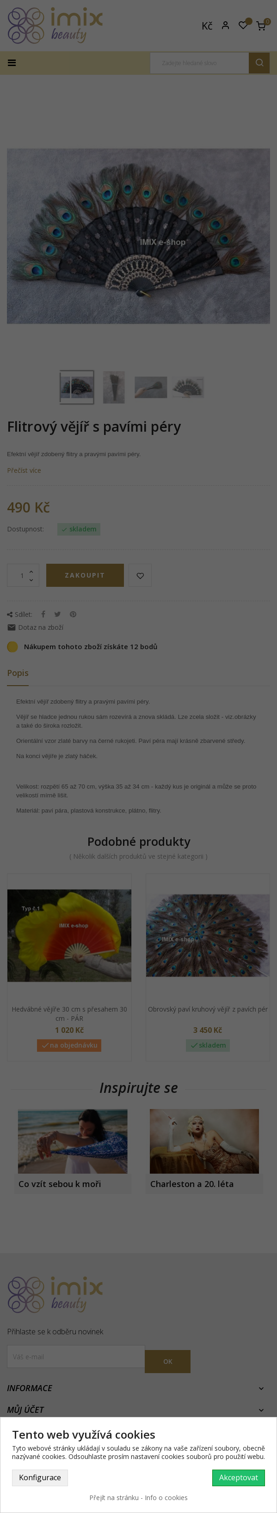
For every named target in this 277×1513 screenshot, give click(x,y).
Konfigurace (40, 1477)
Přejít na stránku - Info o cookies (138, 1497)
